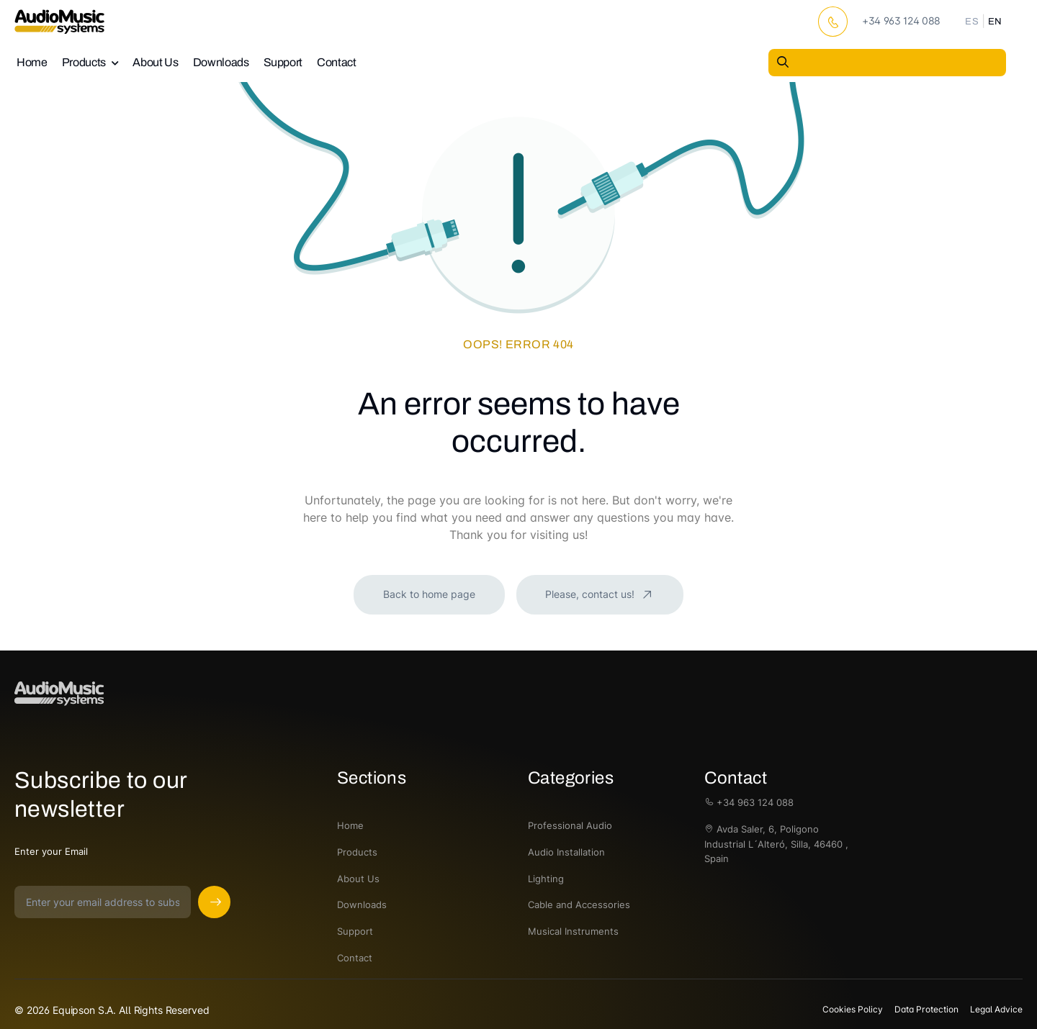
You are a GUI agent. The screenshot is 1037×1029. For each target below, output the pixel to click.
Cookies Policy (852, 1009)
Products (84, 62)
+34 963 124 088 (749, 802)
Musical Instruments (573, 931)
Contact (336, 62)
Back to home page (429, 594)
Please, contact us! (591, 594)
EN (995, 22)
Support (283, 62)
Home (32, 62)
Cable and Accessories (579, 904)
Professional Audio (570, 825)
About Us (155, 62)
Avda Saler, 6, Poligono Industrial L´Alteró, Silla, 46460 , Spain (776, 844)
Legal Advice (996, 1009)
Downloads (221, 62)
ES (972, 22)
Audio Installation (566, 852)
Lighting (546, 878)
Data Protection (926, 1009)
